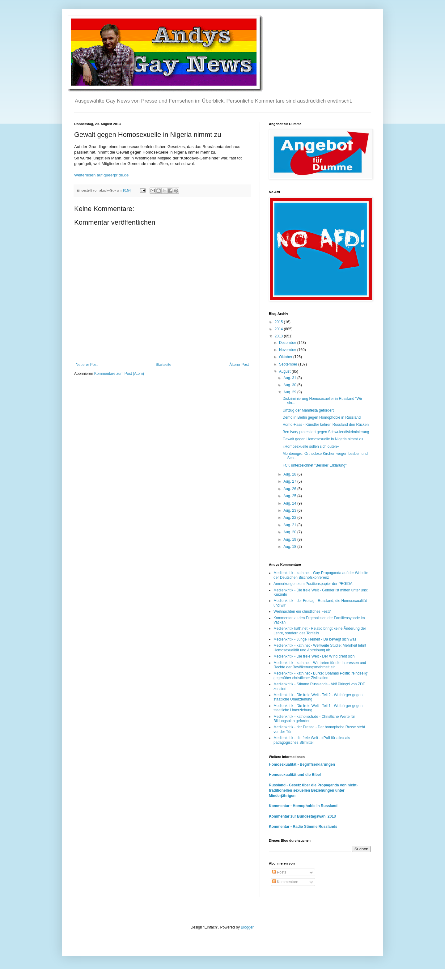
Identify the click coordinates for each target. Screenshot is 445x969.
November (288, 350)
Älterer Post (239, 364)
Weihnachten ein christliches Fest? (302, 611)
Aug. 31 (290, 378)
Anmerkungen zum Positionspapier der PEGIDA (312, 584)
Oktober (286, 357)
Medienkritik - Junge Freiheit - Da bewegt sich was (314, 639)
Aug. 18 (290, 546)
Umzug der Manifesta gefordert (307, 410)
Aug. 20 (290, 532)
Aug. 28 (290, 474)
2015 (279, 322)
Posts (279, 872)
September (288, 364)
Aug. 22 (290, 517)
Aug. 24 (290, 503)
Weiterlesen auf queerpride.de (101, 175)
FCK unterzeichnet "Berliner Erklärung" (314, 465)
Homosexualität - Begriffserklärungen (302, 764)
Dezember (288, 343)
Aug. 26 (290, 489)
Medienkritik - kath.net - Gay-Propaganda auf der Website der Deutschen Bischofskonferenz (320, 575)
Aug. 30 (290, 385)
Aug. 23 (290, 510)
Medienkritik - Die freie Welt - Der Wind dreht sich (314, 656)
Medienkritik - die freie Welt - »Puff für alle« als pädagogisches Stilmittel (311, 740)
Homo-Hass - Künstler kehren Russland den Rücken (325, 424)
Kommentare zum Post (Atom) (119, 373)
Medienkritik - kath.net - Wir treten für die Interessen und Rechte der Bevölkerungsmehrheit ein (319, 665)
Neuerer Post (87, 364)
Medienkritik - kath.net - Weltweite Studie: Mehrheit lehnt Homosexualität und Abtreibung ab (319, 647)
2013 (279, 336)
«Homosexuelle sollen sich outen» (310, 446)
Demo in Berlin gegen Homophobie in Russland (321, 417)
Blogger (247, 927)
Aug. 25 (290, 496)
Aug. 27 (290, 481)
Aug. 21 (290, 525)
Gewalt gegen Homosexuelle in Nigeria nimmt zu (322, 439)
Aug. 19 (290, 539)
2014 (279, 329)
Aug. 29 (290, 392)
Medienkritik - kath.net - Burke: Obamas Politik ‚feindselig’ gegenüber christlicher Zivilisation (320, 675)
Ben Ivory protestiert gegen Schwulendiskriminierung (325, 432)
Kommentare (285, 882)
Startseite (164, 364)
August (285, 371)
